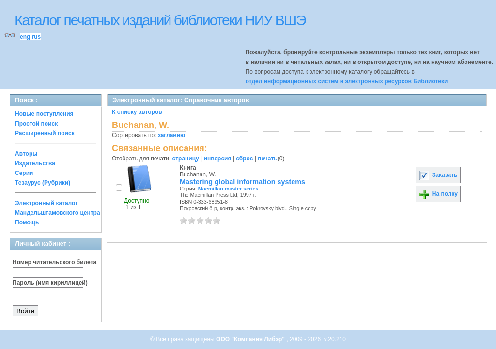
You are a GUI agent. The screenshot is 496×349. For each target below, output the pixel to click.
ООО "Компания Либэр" (251, 339)
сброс (244, 158)
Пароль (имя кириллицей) (50, 282)
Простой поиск (36, 123)
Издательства (35, 163)
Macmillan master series (228, 188)
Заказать (437, 175)
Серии (24, 173)
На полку (438, 193)
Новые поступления (44, 114)
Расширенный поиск (45, 133)
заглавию (171, 135)
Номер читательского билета (54, 262)
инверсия (218, 158)
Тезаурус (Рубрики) (42, 182)
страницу (185, 158)
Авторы (26, 153)
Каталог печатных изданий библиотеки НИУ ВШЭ (160, 20)
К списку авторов (137, 112)
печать (268, 158)
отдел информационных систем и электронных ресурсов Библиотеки (347, 81)
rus (36, 36)
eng (25, 36)
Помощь (27, 222)
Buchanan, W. (198, 174)
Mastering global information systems (242, 182)
